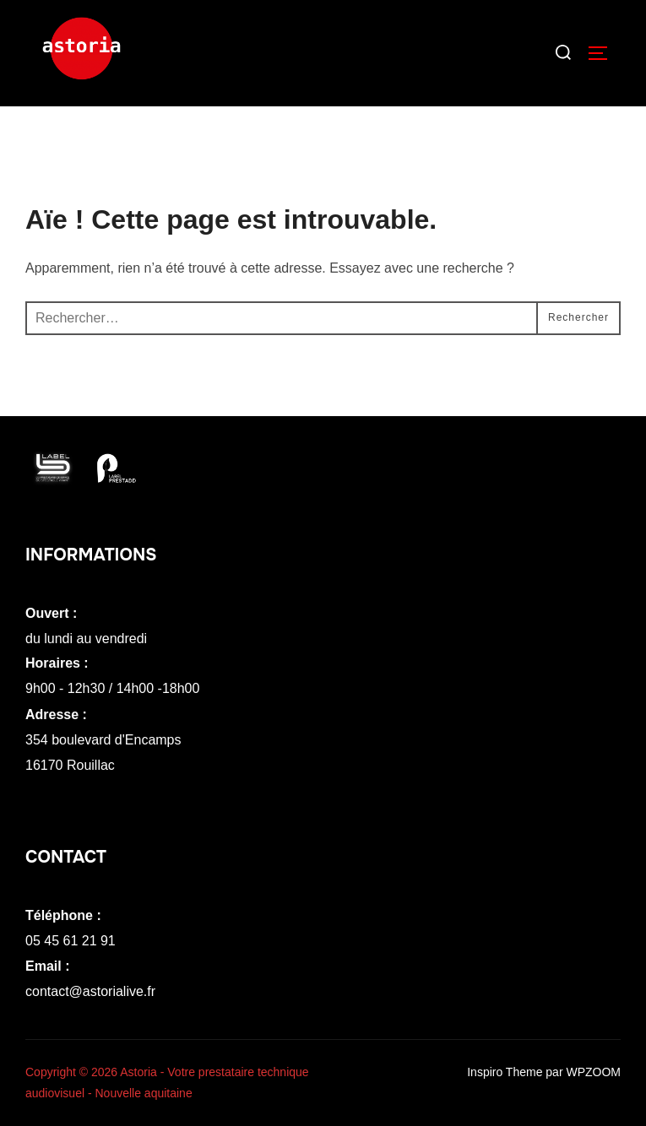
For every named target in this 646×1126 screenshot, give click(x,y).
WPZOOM (593, 1072)
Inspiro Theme (504, 1072)
